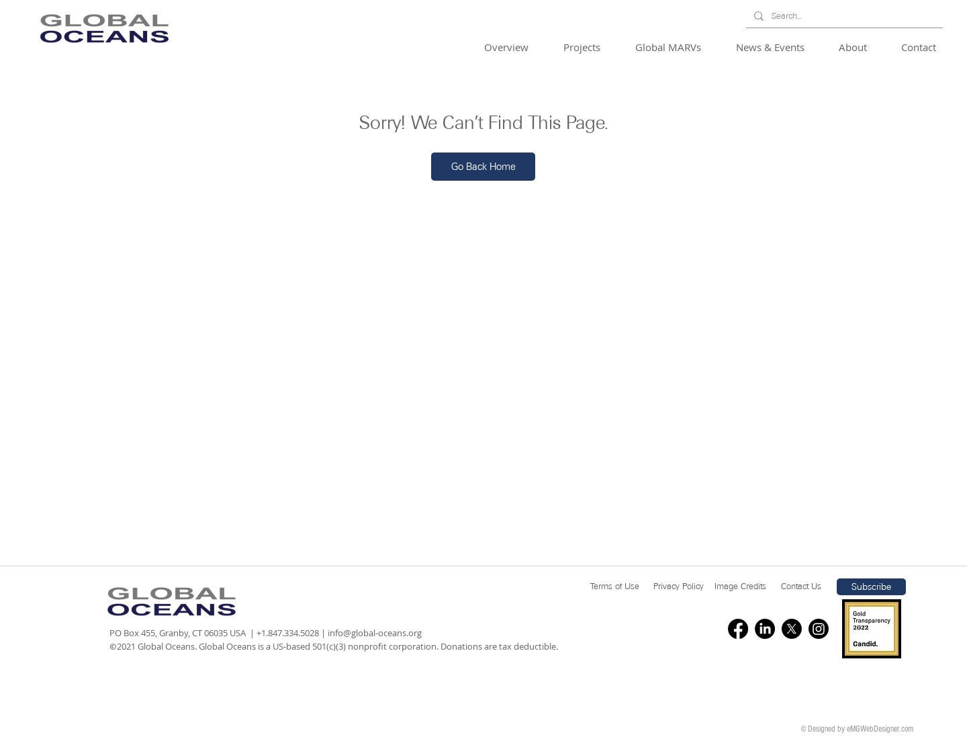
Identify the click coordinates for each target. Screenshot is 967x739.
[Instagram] (819, 629)
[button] (513, 47)
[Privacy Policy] (678, 586)
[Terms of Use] (614, 586)
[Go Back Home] (483, 167)
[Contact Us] (801, 586)
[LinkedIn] (765, 629)
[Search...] (843, 16)
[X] (792, 629)
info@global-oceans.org (375, 633)
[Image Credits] (741, 586)
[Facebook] (738, 629)
